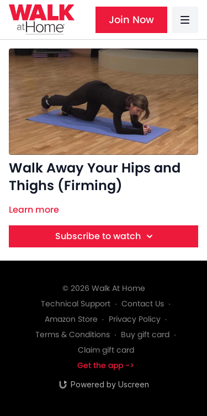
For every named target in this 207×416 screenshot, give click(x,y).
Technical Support (75, 303)
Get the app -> (105, 365)
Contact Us (142, 303)
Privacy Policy (135, 319)
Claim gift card (106, 349)
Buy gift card (145, 334)
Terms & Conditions (72, 334)
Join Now (131, 19)
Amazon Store (71, 319)
